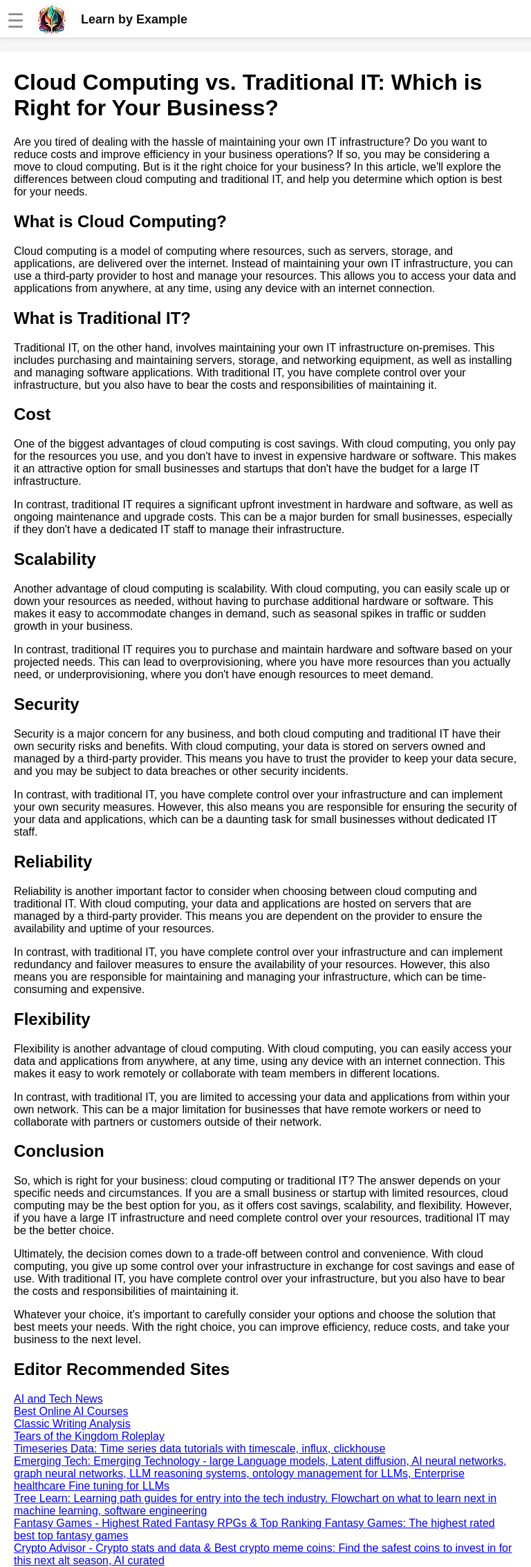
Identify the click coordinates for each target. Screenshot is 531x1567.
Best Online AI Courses (71, 1411)
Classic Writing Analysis (72, 1424)
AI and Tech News (58, 1399)
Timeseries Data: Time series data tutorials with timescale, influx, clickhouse (199, 1448)
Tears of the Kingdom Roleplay (89, 1436)
